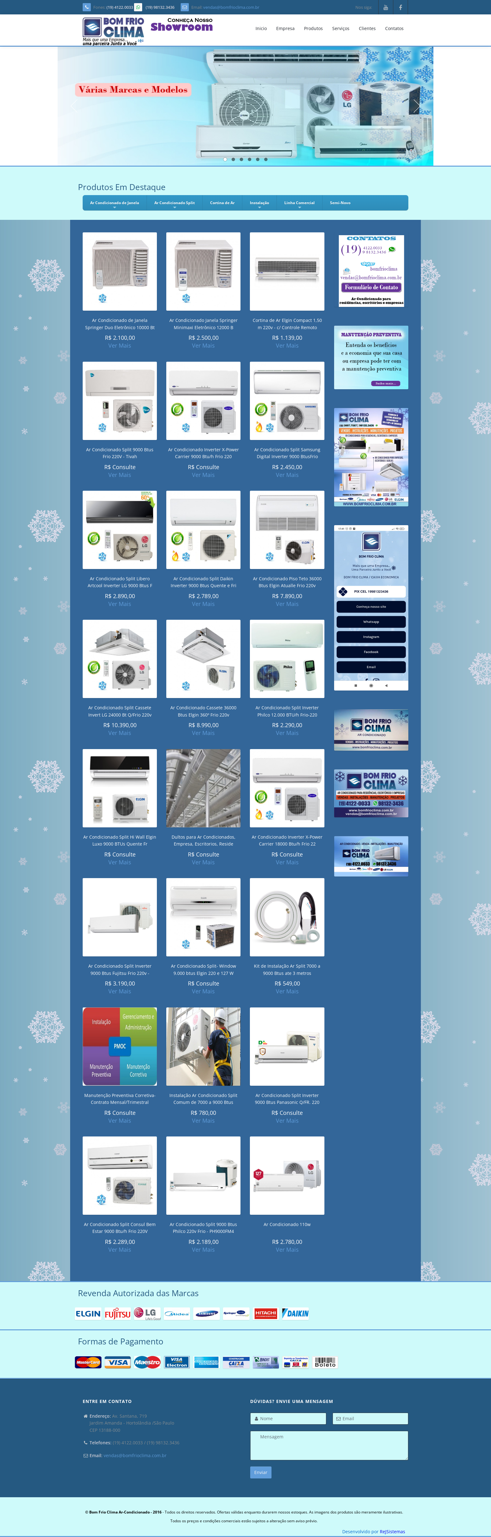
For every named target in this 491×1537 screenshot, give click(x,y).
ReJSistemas (392, 1531)
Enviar (260, 1472)
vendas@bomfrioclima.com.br (231, 7)
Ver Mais (119, 345)
